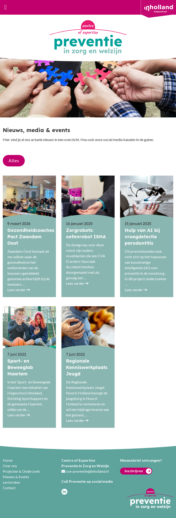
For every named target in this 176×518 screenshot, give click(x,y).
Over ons (10, 466)
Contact (9, 487)
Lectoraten (11, 482)
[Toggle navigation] (5, 7)
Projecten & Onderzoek (21, 471)
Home (8, 460)
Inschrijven (138, 471)
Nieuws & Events (16, 477)
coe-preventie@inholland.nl (87, 471)
